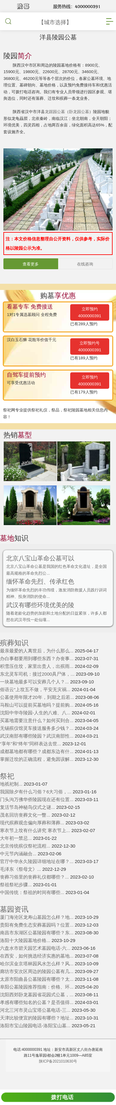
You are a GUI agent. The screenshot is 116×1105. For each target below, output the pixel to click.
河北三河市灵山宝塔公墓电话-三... (36, 1025)
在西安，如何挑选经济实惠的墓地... (37, 971)
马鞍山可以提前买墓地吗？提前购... (37, 720)
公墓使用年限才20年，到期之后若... (37, 712)
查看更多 (30, 274)
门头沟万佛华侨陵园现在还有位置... (37, 814)
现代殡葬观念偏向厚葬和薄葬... (33, 837)
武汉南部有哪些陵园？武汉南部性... (37, 751)
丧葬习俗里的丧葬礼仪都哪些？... (35, 892)
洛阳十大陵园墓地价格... (26, 955)
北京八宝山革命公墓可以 (42, 570)
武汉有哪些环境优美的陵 (42, 618)
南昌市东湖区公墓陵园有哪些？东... (37, 947)
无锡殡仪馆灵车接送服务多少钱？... (37, 743)
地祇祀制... (12, 799)
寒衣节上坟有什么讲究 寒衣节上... (35, 845)
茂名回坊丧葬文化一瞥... (26, 830)
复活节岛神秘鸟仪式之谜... (28, 822)
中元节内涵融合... (19, 868)
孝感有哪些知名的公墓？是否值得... (37, 1017)
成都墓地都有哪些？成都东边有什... (37, 766)
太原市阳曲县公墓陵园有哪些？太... (37, 994)
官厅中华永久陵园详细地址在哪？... (37, 876)
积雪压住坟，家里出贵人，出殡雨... (37, 681)
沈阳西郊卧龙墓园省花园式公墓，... (37, 1009)
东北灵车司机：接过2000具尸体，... (38, 689)
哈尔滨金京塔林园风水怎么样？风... (37, 978)
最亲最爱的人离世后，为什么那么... (37, 666)
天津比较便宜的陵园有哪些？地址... (37, 1033)
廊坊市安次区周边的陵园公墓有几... (37, 986)
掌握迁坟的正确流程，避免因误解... (37, 774)
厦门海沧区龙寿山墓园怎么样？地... (37, 932)
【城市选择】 (55, 22)
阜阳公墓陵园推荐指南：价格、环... (37, 1002)
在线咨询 (85, 274)
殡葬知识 (14, 658)
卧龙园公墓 (84, 121)
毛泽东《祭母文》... (21, 884)
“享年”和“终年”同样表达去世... (31, 758)
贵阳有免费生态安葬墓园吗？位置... (37, 940)
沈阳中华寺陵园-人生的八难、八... (36, 727)
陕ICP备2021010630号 (58, 1076)
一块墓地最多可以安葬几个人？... (35, 696)
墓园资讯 (14, 924)
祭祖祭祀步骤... (16, 899)
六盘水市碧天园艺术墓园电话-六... (36, 963)
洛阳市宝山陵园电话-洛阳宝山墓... (36, 1040)
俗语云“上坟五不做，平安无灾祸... (36, 704)
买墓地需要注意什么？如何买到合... (37, 735)
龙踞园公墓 (58, 121)
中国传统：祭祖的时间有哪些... (33, 907)
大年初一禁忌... (16, 853)
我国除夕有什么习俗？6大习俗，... (36, 806)
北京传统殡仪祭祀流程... (26, 861)
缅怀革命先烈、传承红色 (42, 594)
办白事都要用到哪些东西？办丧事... (37, 673)
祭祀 (7, 791)
